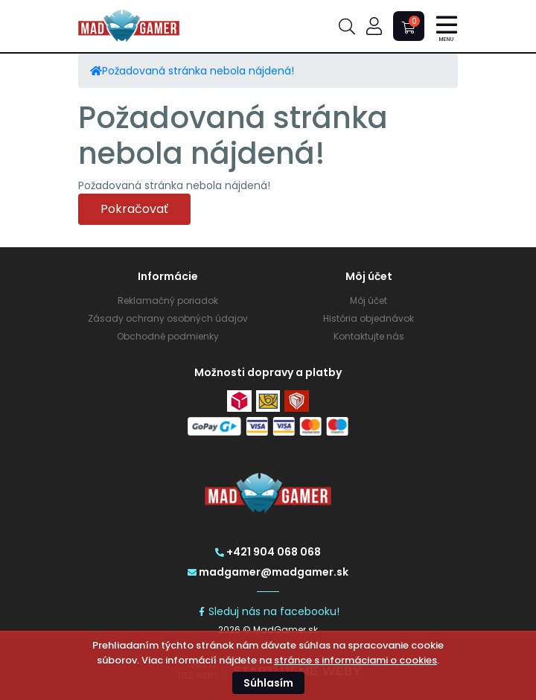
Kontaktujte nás (369, 336)
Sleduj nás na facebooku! (268, 611)
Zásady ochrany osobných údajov (168, 318)
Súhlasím (268, 682)
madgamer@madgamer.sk (268, 571)
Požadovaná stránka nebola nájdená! (198, 70)
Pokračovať (134, 208)
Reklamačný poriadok (168, 300)
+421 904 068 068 (268, 551)
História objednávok (368, 318)
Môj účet (368, 300)
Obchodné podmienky (168, 336)
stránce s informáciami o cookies (355, 660)
